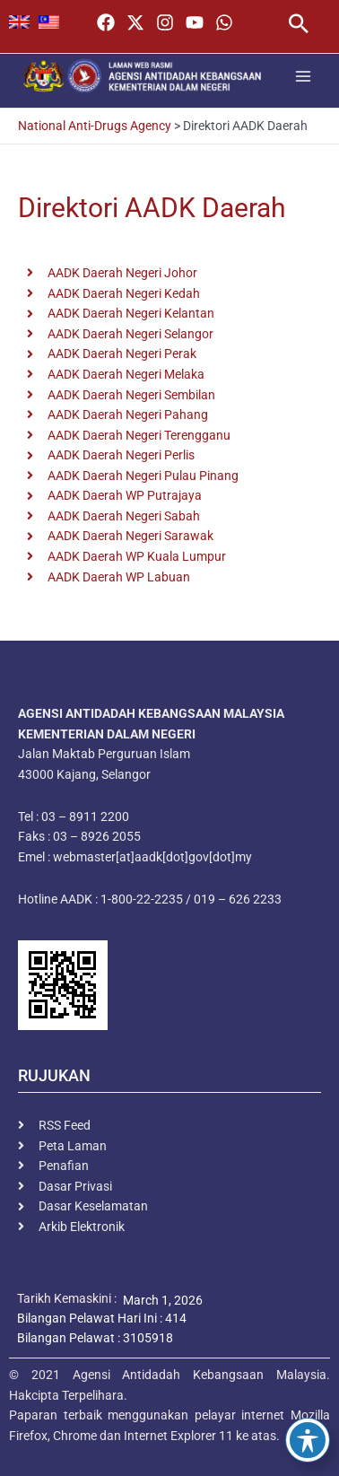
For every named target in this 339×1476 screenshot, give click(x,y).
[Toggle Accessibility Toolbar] (307, 1440)
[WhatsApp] (224, 22)
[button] (298, 25)
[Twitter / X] (135, 22)
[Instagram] (165, 22)
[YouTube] (195, 22)
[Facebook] (106, 22)
